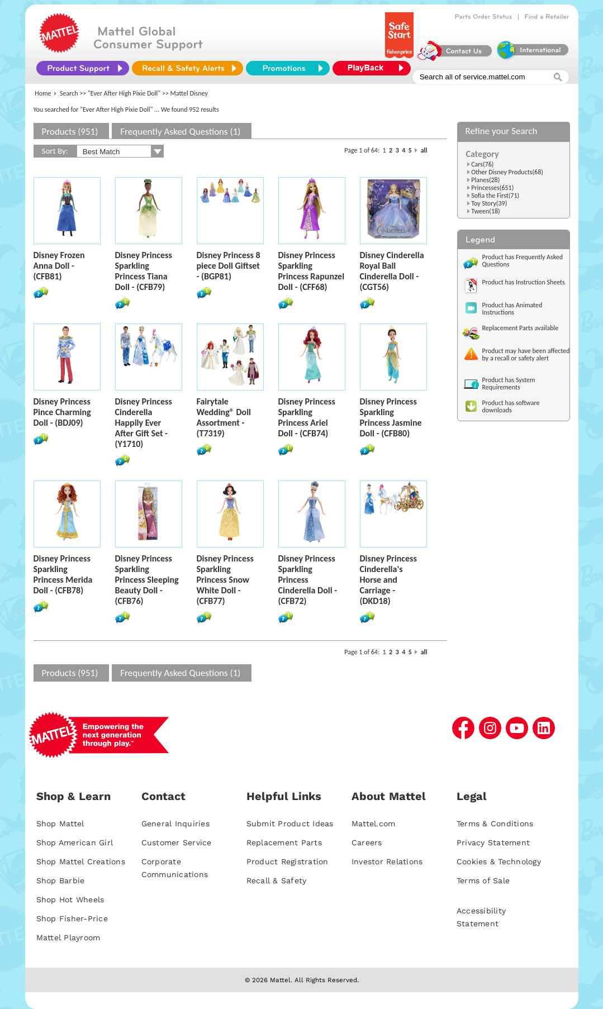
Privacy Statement (493, 842)
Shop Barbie (60, 880)
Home (43, 93)
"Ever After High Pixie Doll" (124, 93)
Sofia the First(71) (495, 195)
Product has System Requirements (508, 383)
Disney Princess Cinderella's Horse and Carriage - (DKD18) (388, 579)
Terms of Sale (483, 880)
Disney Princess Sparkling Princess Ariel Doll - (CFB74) (306, 417)
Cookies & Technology (499, 861)
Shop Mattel (60, 823)
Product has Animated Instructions (512, 308)
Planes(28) (485, 180)
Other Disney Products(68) (507, 172)
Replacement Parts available (520, 328)
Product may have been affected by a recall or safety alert (526, 354)
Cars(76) (482, 164)
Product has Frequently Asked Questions (522, 260)
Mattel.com (374, 823)
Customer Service (176, 842)
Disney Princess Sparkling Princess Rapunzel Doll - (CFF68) (311, 271)
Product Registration (287, 861)
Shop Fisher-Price (72, 918)
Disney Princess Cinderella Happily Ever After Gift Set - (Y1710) (143, 422)
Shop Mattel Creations (80, 861)
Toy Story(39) (489, 203)
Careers (367, 842)
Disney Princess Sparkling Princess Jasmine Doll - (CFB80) (391, 417)
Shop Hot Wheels (70, 899)
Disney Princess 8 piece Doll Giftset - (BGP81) (228, 266)
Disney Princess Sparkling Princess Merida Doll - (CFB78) (63, 574)
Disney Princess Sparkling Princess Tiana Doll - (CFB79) (143, 271)
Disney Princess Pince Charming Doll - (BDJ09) (62, 412)
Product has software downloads (511, 406)
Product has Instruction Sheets (523, 282)
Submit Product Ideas (290, 823)
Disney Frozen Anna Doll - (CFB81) (59, 266)
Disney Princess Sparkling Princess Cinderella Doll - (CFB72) (308, 579)
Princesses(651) (492, 188)
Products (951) (70, 131)
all (424, 150)
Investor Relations (387, 861)
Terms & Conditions (495, 823)
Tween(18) (485, 211)
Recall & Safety (276, 880)
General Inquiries (175, 823)
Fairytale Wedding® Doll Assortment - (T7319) (224, 417)
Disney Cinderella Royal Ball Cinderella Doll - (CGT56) (392, 271)
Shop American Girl (74, 842)
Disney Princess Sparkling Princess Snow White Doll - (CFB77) (225, 579)
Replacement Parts (284, 842)
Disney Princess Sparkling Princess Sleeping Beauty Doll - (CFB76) (147, 579)
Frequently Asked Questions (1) (180, 131)
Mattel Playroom (68, 937)
